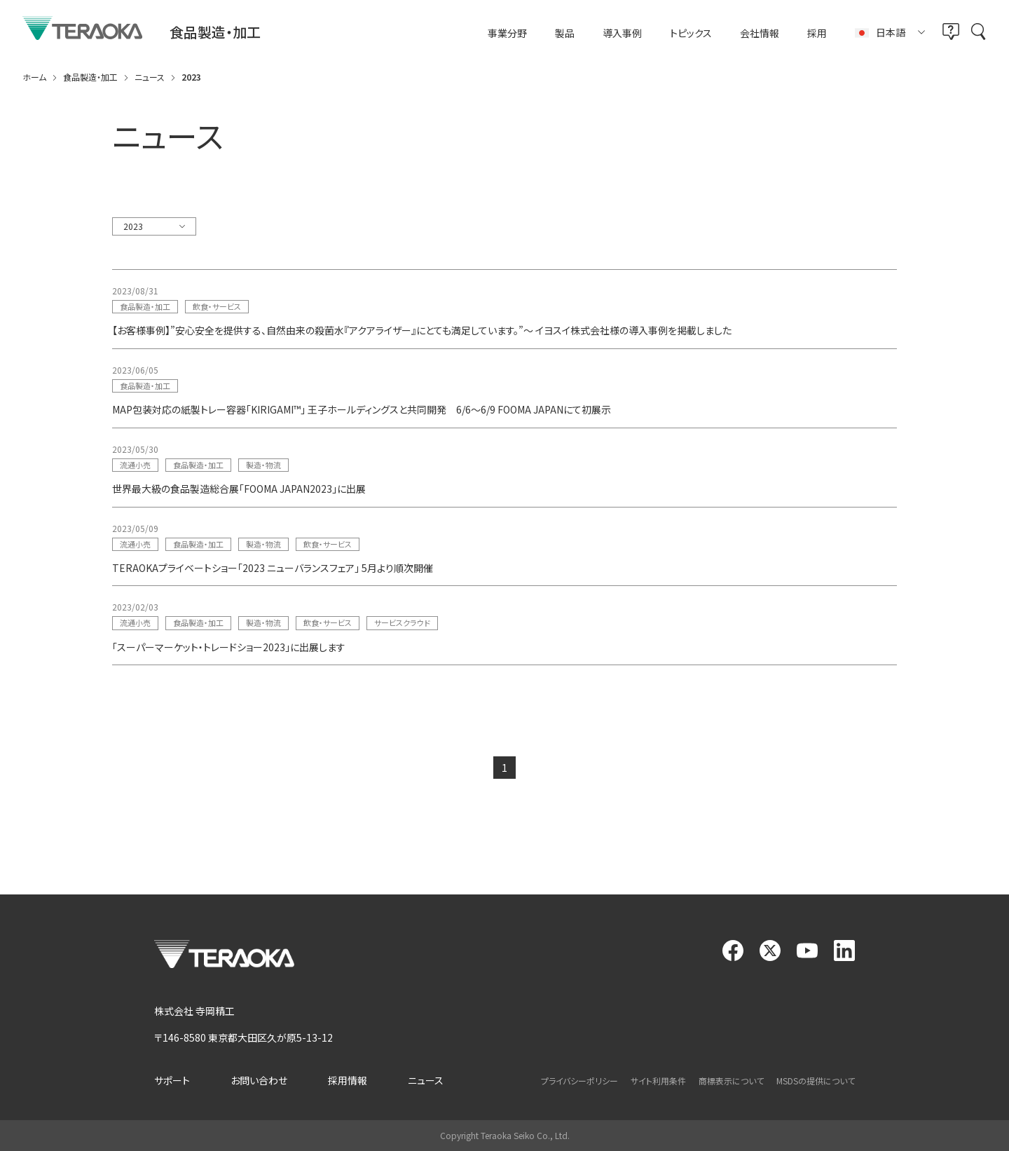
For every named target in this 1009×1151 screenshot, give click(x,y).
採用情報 (347, 1080)
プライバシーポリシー (579, 1081)
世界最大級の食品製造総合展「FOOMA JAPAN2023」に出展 (239, 489)
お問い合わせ (259, 1080)
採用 (817, 33)
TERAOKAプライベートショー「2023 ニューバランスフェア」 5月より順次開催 (272, 568)
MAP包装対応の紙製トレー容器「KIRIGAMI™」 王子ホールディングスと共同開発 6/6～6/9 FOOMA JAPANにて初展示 (361, 409)
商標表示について (731, 1081)
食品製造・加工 (145, 306)
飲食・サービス (217, 306)
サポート (172, 1080)
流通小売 (135, 464)
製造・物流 (263, 464)
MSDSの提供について (815, 1081)
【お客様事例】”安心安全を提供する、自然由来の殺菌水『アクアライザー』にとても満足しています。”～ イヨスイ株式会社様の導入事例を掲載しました (422, 330)
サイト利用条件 (658, 1081)
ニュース (426, 1080)
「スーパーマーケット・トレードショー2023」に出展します (228, 647)
